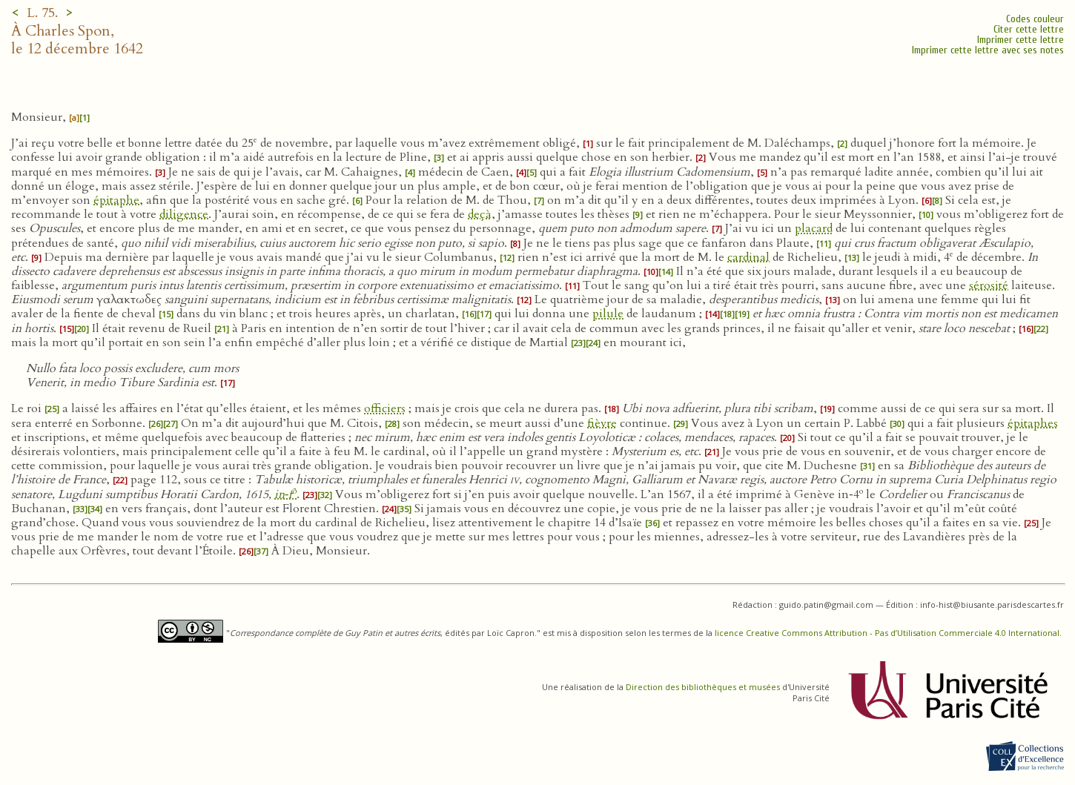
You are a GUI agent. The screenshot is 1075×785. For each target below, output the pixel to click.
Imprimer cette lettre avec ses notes (988, 50)
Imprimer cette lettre (1020, 39)
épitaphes (1033, 423)
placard (814, 228)
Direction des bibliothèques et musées (703, 686)
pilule (608, 313)
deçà (480, 214)
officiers (385, 408)
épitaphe (116, 200)
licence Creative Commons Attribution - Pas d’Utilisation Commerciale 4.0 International (887, 632)
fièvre (602, 423)
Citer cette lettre (1028, 29)
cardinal (748, 257)
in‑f (285, 494)
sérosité (988, 285)
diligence (183, 214)
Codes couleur (1035, 19)
